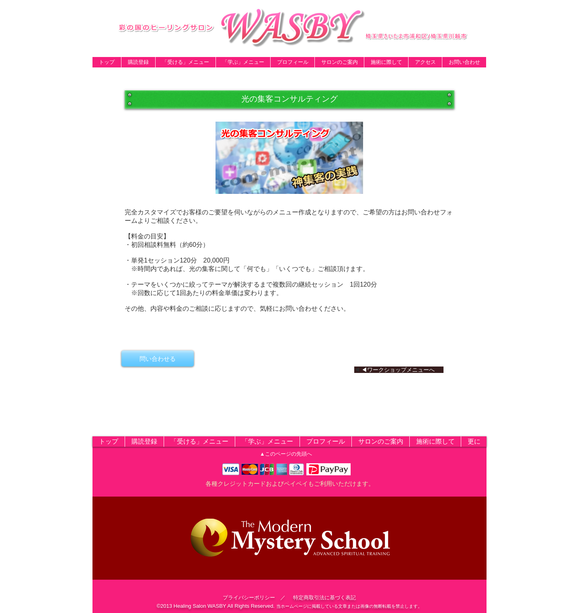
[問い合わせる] (157, 358)
